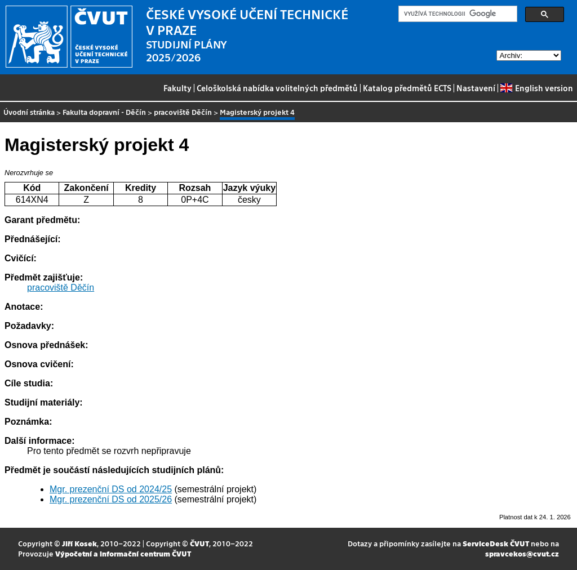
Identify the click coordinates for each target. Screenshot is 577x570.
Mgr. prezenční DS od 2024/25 (111, 489)
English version (536, 88)
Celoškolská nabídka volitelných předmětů (277, 88)
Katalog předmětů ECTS (407, 88)
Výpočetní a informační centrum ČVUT (123, 553)
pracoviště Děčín (183, 112)
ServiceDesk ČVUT (496, 543)
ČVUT (199, 543)
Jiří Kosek (79, 543)
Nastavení (475, 88)
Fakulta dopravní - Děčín (104, 112)
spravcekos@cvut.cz (522, 553)
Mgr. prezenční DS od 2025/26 (111, 499)
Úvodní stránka (29, 112)
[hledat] (456, 14)
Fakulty (177, 88)
